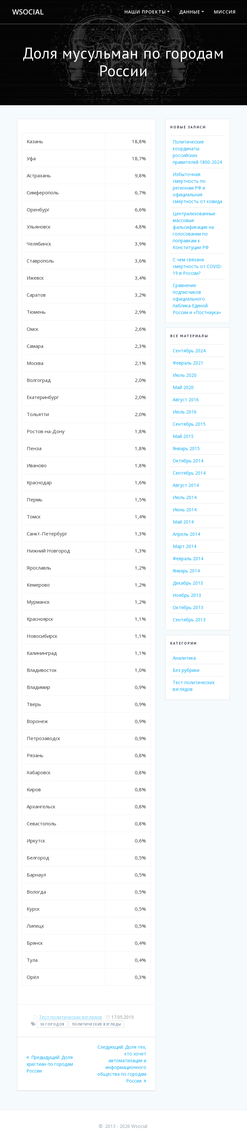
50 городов (52, 1024)
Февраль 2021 (188, 363)
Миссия (225, 12)
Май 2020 (183, 387)
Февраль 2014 (188, 558)
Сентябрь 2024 (189, 351)
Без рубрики (186, 670)
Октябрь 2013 (188, 607)
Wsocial (28, 11)
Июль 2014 (185, 497)
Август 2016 (186, 399)
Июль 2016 (185, 412)
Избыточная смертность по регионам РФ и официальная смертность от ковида (197, 187)
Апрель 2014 (186, 534)
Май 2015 (183, 436)
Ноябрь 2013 (187, 595)
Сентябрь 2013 (189, 620)
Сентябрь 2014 (189, 473)
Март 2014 (184, 546)
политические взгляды (96, 1024)
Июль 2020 (185, 375)
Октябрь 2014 (188, 461)
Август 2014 (186, 485)
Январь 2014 (186, 571)
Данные (189, 12)
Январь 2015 (186, 448)
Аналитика (184, 658)
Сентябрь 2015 (189, 424)
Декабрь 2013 (188, 583)
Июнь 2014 (185, 509)
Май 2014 (183, 522)
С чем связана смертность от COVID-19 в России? (197, 266)
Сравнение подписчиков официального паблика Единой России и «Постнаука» (197, 298)
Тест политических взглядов (70, 1017)
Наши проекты (145, 12)
